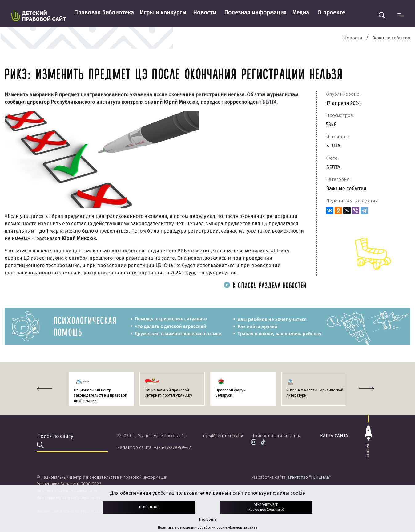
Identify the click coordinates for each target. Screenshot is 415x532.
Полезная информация (255, 12)
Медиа (300, 12)
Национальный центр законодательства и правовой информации (100, 395)
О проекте (331, 12)
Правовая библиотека (104, 12)
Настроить (207, 520)
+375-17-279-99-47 (172, 447)
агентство (309, 477)
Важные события (346, 188)
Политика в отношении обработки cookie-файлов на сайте (207, 528)
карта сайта (334, 435)
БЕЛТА (269, 102)
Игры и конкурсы (163, 12)
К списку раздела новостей (265, 286)
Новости (204, 12)
